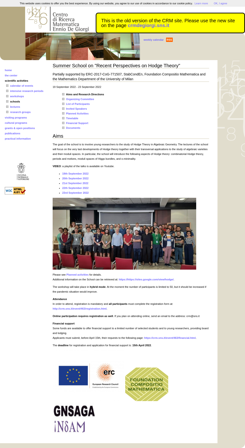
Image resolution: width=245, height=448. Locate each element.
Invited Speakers (76, 108)
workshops (17, 96)
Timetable (72, 118)
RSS (169, 39)
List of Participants (78, 103)
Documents (73, 127)
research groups (20, 112)
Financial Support (77, 123)
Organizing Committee (80, 99)
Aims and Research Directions (85, 94)
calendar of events (21, 85)
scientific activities (16, 80)
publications (12, 133)
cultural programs (16, 122)
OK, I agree (220, 3)
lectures (15, 106)
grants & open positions (20, 128)
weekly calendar (154, 39)
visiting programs (16, 117)
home (8, 70)
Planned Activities (77, 113)
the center (11, 75)
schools (15, 101)
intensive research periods (26, 91)
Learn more (201, 3)
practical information (18, 138)
